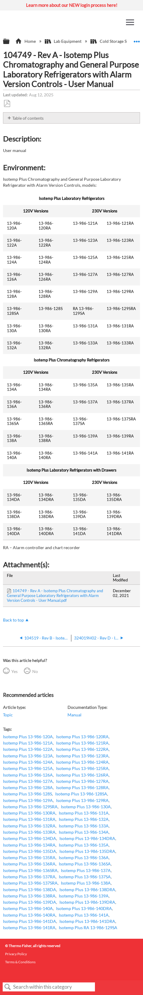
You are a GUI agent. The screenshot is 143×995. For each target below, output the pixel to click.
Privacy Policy (16, 954)
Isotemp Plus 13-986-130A (86, 806)
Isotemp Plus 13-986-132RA (29, 825)
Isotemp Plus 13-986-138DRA (87, 889)
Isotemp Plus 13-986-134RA (29, 844)
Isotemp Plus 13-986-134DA (29, 838)
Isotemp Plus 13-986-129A (28, 800)
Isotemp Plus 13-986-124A (28, 762)
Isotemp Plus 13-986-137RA (29, 876)
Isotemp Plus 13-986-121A (28, 742)
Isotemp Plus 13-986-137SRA (30, 882)
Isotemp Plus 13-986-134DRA (87, 838)
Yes (14, 671)
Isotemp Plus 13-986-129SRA (30, 806)
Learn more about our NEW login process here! (71, 5)
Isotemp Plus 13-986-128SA (81, 793)
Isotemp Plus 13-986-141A (84, 914)
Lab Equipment (63, 41)
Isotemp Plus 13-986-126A (28, 774)
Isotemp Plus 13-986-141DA (29, 921)
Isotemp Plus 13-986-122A (28, 749)
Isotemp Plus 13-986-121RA (82, 742)
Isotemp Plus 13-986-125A (28, 768)
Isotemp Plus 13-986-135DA (29, 851)
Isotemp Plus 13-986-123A (28, 755)
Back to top (13, 619)
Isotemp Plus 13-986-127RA (82, 781)
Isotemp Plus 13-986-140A (28, 908)
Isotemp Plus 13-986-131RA (29, 819)
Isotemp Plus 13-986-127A (28, 781)
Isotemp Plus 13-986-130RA (29, 812)
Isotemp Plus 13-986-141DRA (87, 921)
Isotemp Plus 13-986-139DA (29, 902)
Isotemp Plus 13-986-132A (84, 819)
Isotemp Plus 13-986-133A (84, 825)
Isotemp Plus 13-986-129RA (82, 800)
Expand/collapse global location (136, 39)
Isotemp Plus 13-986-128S (27, 793)
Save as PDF (7, 103)
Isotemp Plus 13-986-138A (86, 882)
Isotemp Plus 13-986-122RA (82, 749)
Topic (8, 714)
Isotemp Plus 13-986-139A (84, 895)
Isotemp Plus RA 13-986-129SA (88, 927)
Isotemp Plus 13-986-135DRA (87, 851)
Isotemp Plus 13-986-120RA (82, 736)
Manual (74, 714)
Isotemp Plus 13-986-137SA (85, 876)
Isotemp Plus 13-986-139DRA (87, 902)
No (35, 671)
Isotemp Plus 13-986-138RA (29, 895)
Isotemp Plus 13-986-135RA (29, 857)
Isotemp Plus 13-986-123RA (82, 755)
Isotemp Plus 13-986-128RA (82, 787)
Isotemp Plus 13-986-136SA (85, 863)
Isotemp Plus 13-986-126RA (82, 774)
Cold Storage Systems (115, 41)
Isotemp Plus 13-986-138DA (29, 889)
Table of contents (28, 118)
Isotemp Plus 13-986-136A (84, 857)
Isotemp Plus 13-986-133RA (29, 832)
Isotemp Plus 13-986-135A (84, 844)
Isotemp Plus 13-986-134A (84, 832)
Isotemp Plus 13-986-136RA (29, 863)
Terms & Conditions (20, 962)
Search (7, 987)
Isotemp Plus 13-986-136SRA (30, 870)
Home (25, 41)
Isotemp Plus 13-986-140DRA (84, 908)
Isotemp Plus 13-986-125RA (82, 768)
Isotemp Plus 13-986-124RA (82, 762)
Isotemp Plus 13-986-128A (28, 787)
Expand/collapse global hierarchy (10, 41)
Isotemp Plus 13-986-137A (86, 870)
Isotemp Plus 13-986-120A (28, 736)
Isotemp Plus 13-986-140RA (29, 914)
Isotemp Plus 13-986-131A (84, 812)
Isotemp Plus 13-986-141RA (29, 927)
